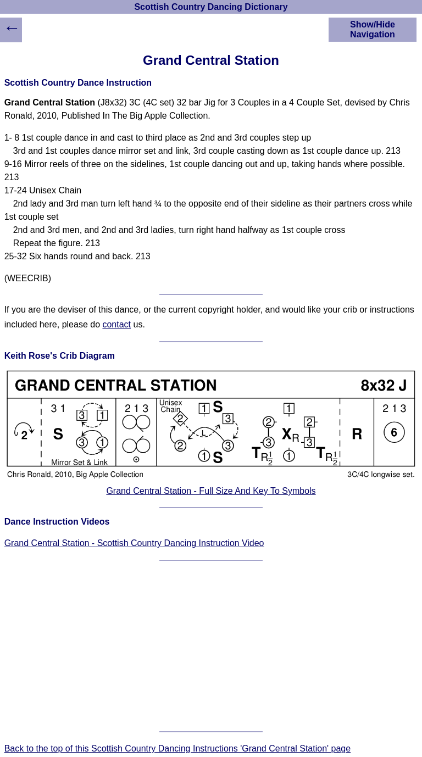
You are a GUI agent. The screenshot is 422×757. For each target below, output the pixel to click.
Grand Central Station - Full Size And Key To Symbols (210, 491)
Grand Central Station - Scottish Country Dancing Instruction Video (134, 543)
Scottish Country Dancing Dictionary (210, 7)
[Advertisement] (211, 646)
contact (116, 324)
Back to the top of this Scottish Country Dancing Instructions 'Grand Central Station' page (177, 748)
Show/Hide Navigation (372, 29)
